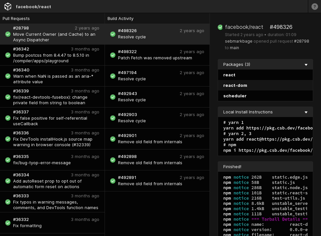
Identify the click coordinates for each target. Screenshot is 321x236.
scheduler (235, 95)
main (234, 47)
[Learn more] (314, 6)
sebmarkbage (238, 41)
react (229, 74)
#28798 (301, 41)
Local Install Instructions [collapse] (265, 111)
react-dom (235, 85)
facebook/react (33, 6)
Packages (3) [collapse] (265, 64)
